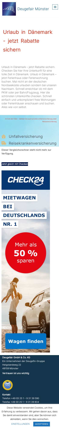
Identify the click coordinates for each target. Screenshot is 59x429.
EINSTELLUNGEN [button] (20, 423)
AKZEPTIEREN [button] (41, 424)
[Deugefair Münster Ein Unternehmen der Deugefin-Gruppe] (25, 9)
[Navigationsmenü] (55, 7)
